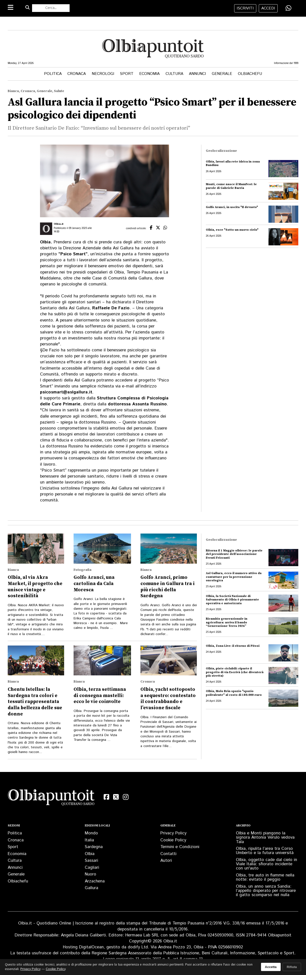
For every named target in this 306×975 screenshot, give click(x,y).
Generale (222, 74)
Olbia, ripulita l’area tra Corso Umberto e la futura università (265, 851)
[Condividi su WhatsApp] (288, 8)
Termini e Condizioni (179, 847)
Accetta (271, 967)
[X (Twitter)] (116, 797)
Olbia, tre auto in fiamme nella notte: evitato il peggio (265, 877)
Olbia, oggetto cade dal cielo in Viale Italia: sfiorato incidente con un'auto (266, 864)
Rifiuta (292, 967)
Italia (89, 840)
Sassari (91, 861)
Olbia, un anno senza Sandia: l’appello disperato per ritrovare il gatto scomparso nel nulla (266, 890)
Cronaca (76, 74)
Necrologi (103, 74)
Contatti (168, 854)
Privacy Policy (173, 833)
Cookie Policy (173, 840)
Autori (166, 861)
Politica (53, 74)
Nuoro (90, 874)
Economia (149, 74)
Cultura (174, 74)
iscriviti (245, 8)
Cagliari (92, 867)
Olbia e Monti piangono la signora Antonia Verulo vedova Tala (265, 837)
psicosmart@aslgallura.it (66, 392)
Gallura (91, 888)
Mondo (91, 833)
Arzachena (95, 881)
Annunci (197, 74)
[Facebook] (106, 797)
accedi (268, 8)
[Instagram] (126, 797)
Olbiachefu (250, 74)
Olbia (89, 854)
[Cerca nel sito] (51, 8)
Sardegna (94, 847)
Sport (126, 74)
